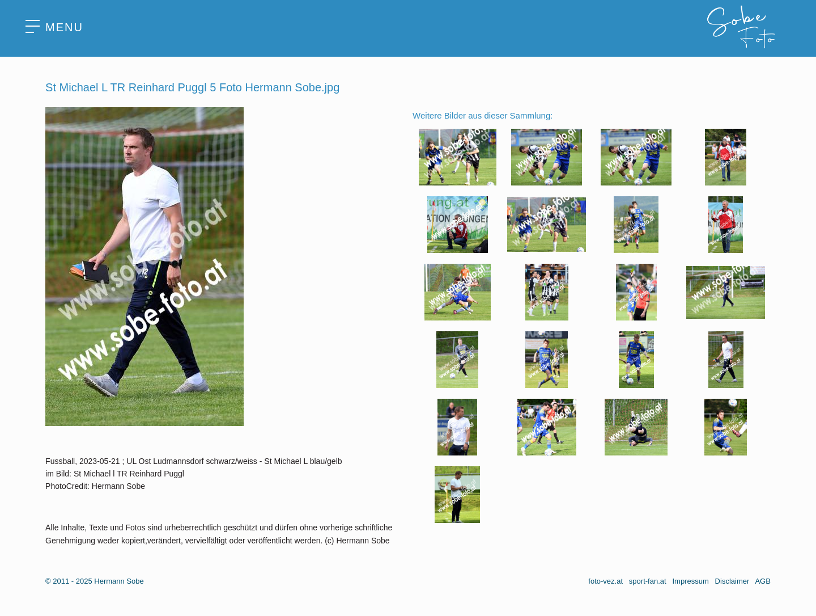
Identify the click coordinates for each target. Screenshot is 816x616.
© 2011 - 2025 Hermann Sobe (94, 581)
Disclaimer (732, 581)
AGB (762, 581)
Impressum (690, 581)
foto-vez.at (605, 581)
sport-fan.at (647, 581)
